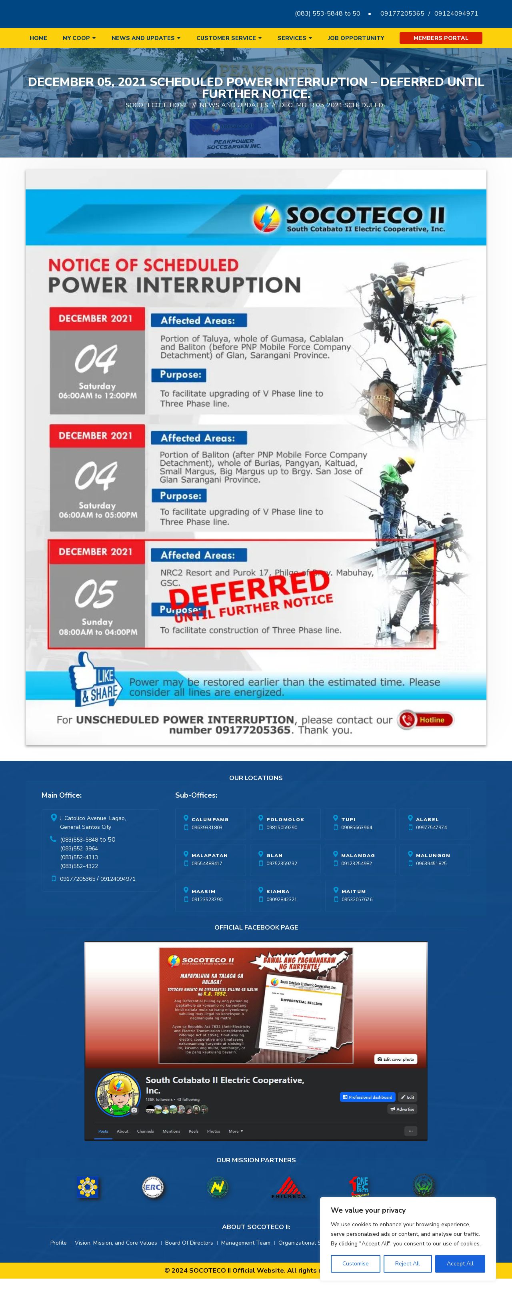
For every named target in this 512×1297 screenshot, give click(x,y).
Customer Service (226, 38)
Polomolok (285, 838)
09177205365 (402, 13)
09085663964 (356, 846)
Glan (274, 874)
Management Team (245, 1261)
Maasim (204, 910)
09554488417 (207, 882)
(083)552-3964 (79, 867)
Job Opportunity (356, 38)
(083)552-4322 (79, 884)
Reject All (407, 1263)
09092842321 (281, 918)
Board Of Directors (189, 1261)
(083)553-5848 (79, 858)
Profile (58, 1261)
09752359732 (281, 882)
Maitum (354, 910)
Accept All (460, 1263)
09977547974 (431, 846)
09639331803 (207, 846)
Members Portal (441, 38)
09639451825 (431, 882)
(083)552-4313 (79, 876)
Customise (355, 1263)
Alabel (427, 838)
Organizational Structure (310, 1261)
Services (292, 38)
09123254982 (356, 882)
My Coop (76, 38)
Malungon (433, 874)
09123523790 (207, 918)
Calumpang (210, 838)
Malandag (358, 874)
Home (38, 38)
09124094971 (456, 13)
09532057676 (357, 918)
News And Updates (234, 123)
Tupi (348, 838)
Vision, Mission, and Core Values (116, 1261)
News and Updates (143, 38)
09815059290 (281, 846)
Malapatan (210, 874)
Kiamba (278, 910)
